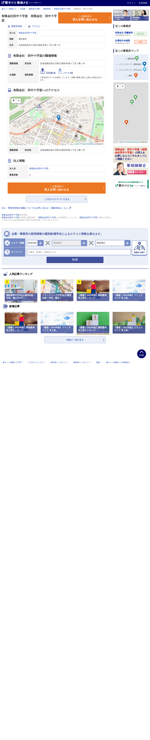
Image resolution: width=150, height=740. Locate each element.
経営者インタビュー (60, 362)
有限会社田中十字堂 (62, 9)
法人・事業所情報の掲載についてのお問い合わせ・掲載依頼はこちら (36, 208)
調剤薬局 (47, 9)
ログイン (131, 3)
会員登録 (143, 3)
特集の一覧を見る (75, 340)
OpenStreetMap (88, 144)
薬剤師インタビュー (83, 362)
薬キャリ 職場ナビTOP (13, 362)
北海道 (23, 9)
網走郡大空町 (34, 9)
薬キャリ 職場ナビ (9, 9)
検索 (75, 259)
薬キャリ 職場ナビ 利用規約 (118, 362)
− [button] (19, 100)
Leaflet (76, 144)
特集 (99, 362)
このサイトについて (37, 362)
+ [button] (14, 100)
